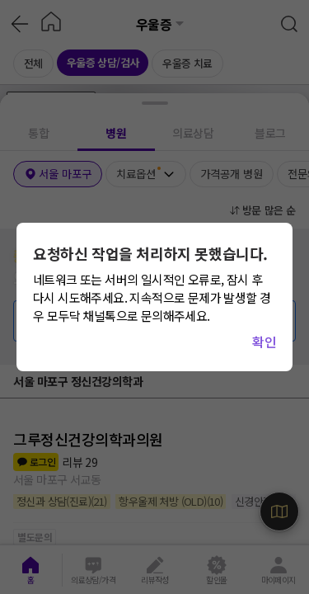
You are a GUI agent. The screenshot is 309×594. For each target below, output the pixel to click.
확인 (264, 341)
